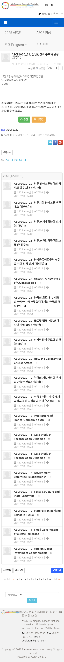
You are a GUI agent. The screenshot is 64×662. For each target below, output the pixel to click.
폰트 (51, 68)
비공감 (39, 119)
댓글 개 (9, 160)
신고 (32, 68)
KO (46, 5)
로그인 (58, 14)
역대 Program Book (18, 45)
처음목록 (7, 570)
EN (51, 5)
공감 (24, 119)
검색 (32, 600)
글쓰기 (57, 570)
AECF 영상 (44, 33)
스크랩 (41, 68)
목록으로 (7, 152)
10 (50, 579)
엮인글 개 (20, 160)
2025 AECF (13, 33)
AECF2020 (12, 129)
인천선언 (42, 45)
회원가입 (44, 14)
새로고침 (19, 570)
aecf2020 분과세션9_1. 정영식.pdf (23, 135)
